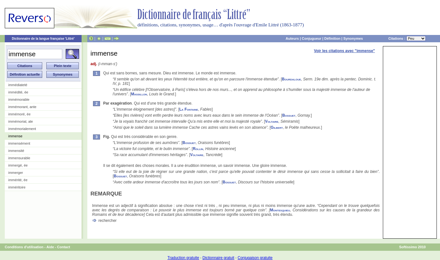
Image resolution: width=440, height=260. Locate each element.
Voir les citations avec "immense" (344, 51)
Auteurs (292, 38)
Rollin (198, 149)
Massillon (139, 94)
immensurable (19, 158)
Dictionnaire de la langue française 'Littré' (43, 38)
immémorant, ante (22, 107)
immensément (19, 143)
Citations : (407, 38)
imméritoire (16, 187)
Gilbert (277, 127)
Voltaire (271, 121)
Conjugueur (312, 38)
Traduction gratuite (183, 258)
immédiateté (17, 85)
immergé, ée (18, 165)
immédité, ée (18, 92)
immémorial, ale (20, 121)
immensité (16, 151)
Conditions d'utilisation (24, 247)
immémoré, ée (19, 114)
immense (15, 136)
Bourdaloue (291, 79)
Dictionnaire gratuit (218, 258)
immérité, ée (18, 180)
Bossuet (289, 115)
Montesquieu (280, 210)
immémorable (19, 99)
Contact (63, 247)
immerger (15, 172)
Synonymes (353, 38)
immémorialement (22, 129)
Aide (50, 247)
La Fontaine (188, 109)
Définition (332, 38)
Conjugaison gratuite (254, 258)
